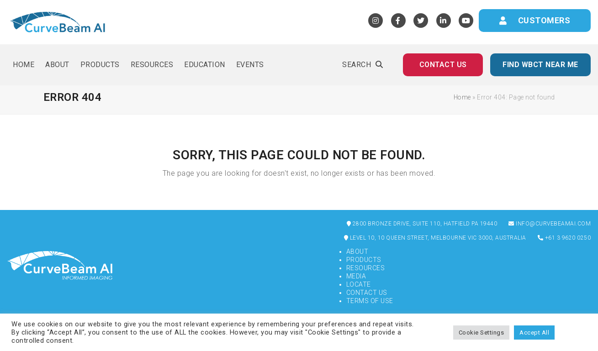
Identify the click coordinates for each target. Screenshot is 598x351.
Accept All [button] (534, 332)
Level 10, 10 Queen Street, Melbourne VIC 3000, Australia (435, 238)
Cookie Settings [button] (481, 332)
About (357, 251)
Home (462, 97)
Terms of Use (369, 300)
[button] (362, 64)
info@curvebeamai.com (549, 223)
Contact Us (366, 292)
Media (356, 276)
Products (363, 259)
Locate (358, 284)
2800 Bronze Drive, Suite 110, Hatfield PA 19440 (422, 223)
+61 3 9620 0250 (564, 238)
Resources (365, 268)
